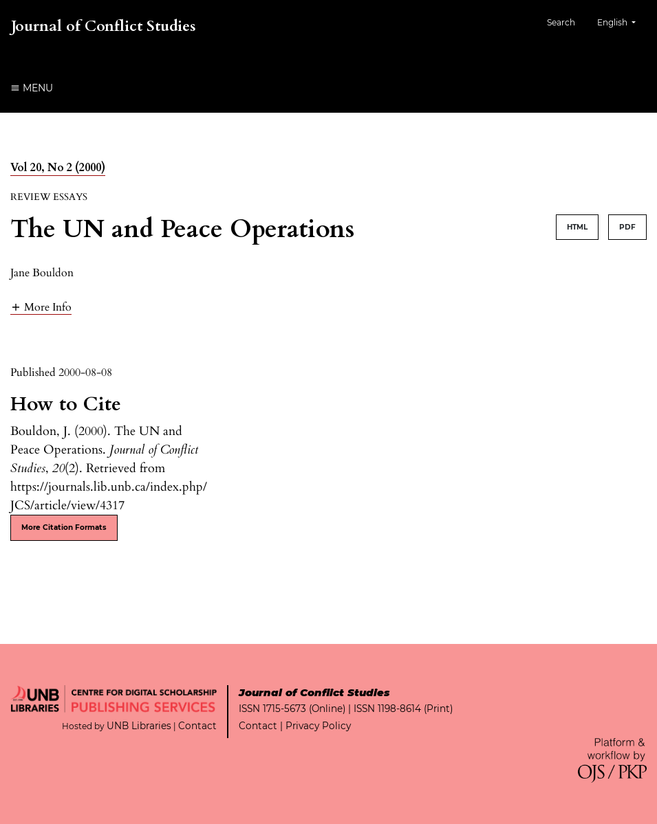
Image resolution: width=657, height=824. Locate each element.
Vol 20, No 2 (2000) (57, 167)
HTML (577, 227)
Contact (197, 725)
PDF (627, 227)
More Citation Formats (64, 527)
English (621, 20)
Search (561, 22)
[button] (41, 307)
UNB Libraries (139, 725)
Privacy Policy (318, 725)
